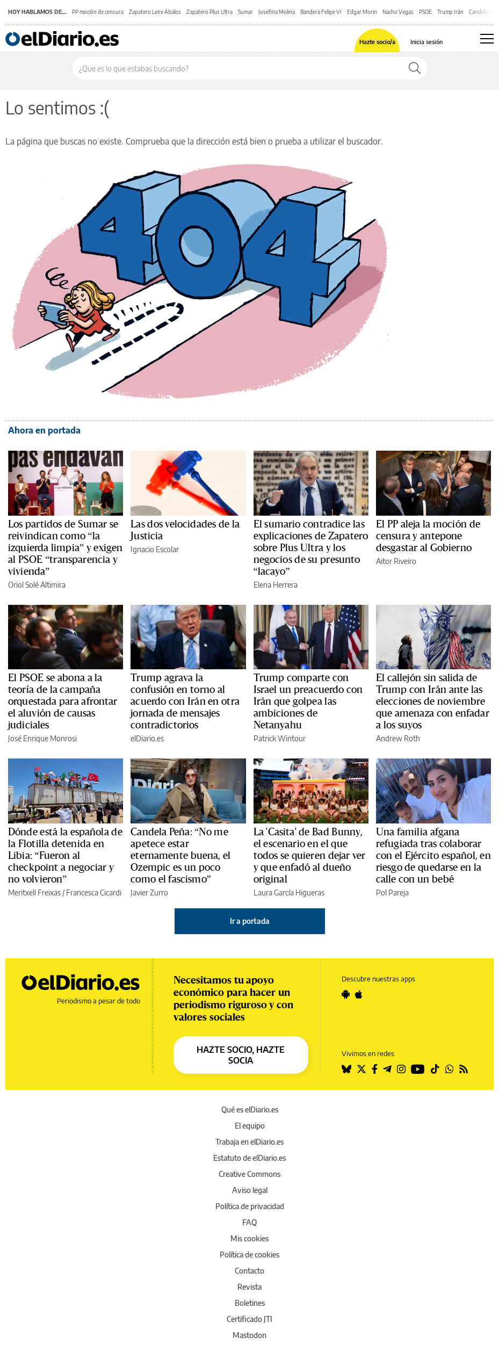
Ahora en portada (44, 430)
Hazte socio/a (377, 42)
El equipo (250, 1125)
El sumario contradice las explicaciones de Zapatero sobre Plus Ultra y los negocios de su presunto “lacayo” (311, 548)
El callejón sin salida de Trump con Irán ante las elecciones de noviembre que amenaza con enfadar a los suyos (432, 702)
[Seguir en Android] (346, 994)
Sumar (245, 12)
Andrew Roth (398, 738)
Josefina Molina (276, 12)
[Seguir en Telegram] (387, 1069)
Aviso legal (249, 1190)
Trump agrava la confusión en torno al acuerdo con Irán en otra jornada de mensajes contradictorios (185, 702)
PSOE (425, 12)
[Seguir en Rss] (463, 1069)
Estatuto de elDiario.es (249, 1157)
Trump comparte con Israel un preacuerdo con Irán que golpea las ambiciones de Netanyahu (308, 702)
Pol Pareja (392, 892)
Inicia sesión (426, 42)
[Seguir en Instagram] (401, 1069)
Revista (249, 1286)
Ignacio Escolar (155, 549)
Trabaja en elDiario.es (249, 1141)
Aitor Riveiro (396, 561)
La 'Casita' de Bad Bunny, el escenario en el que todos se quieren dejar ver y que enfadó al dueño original (310, 856)
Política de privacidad (249, 1206)
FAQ (249, 1222)
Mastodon (249, 1335)
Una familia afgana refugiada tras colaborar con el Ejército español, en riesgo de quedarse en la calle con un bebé (433, 856)
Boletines (250, 1302)
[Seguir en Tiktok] (435, 1069)
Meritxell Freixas (34, 892)
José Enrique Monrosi (42, 738)
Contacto (249, 1270)
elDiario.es (147, 738)
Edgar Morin (362, 12)
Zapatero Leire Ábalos (155, 12)
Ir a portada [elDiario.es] (250, 921)
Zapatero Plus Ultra (209, 12)
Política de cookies (249, 1254)
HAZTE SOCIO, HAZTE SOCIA (241, 1055)
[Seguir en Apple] (359, 994)
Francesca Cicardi (93, 892)
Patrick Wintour (280, 738)
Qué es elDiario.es (249, 1109)
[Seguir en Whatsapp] (449, 1069)
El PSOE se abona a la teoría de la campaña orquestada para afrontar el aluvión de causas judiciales (63, 702)
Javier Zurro (149, 892)
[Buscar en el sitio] (238, 68)
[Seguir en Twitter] (361, 1069)
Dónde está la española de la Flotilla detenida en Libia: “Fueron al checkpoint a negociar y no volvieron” (65, 856)
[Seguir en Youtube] (418, 1069)
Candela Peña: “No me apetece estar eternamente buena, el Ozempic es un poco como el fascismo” (180, 856)
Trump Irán (450, 12)
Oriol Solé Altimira (37, 584)
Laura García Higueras (289, 892)
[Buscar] (414, 68)
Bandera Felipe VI (321, 12)
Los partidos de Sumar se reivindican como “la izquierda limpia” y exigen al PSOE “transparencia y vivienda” (65, 548)
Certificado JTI (249, 1319)
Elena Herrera (276, 584)
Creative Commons (249, 1174)
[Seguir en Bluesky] (346, 1069)
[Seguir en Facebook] (375, 1069)
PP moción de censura (98, 12)
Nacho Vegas (398, 12)
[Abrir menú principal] (487, 39)
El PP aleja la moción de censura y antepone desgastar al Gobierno (428, 536)
